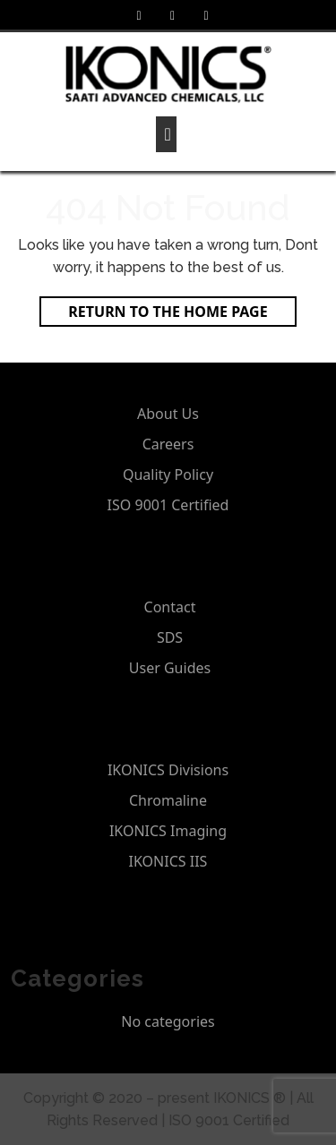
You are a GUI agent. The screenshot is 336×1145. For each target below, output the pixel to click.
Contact (170, 607)
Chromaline (168, 800)
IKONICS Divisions (168, 770)
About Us (168, 413)
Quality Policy (168, 474)
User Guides (170, 668)
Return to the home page (182, 314)
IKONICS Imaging (168, 831)
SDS (170, 637)
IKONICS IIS (168, 861)
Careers (168, 444)
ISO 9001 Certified (168, 505)
